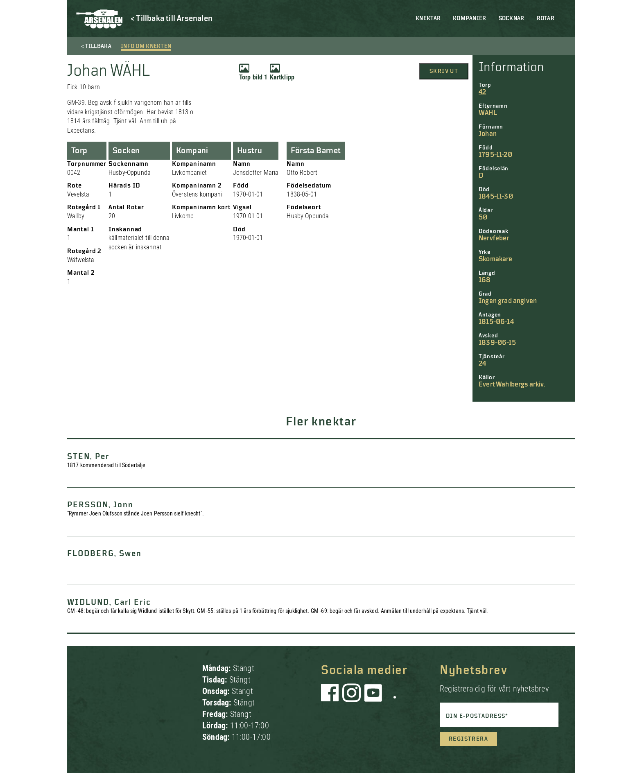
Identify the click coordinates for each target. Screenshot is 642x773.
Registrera (468, 739)
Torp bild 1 (253, 72)
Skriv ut (444, 71)
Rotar (545, 18)
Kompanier (469, 18)
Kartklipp (282, 72)
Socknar (511, 18)
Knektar (428, 18)
